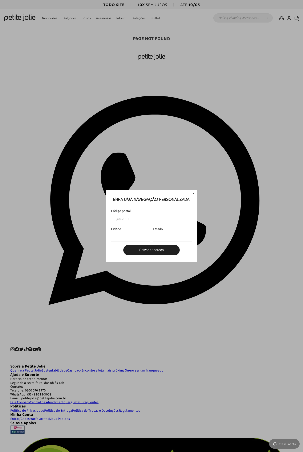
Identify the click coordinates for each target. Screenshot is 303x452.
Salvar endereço (151, 250)
